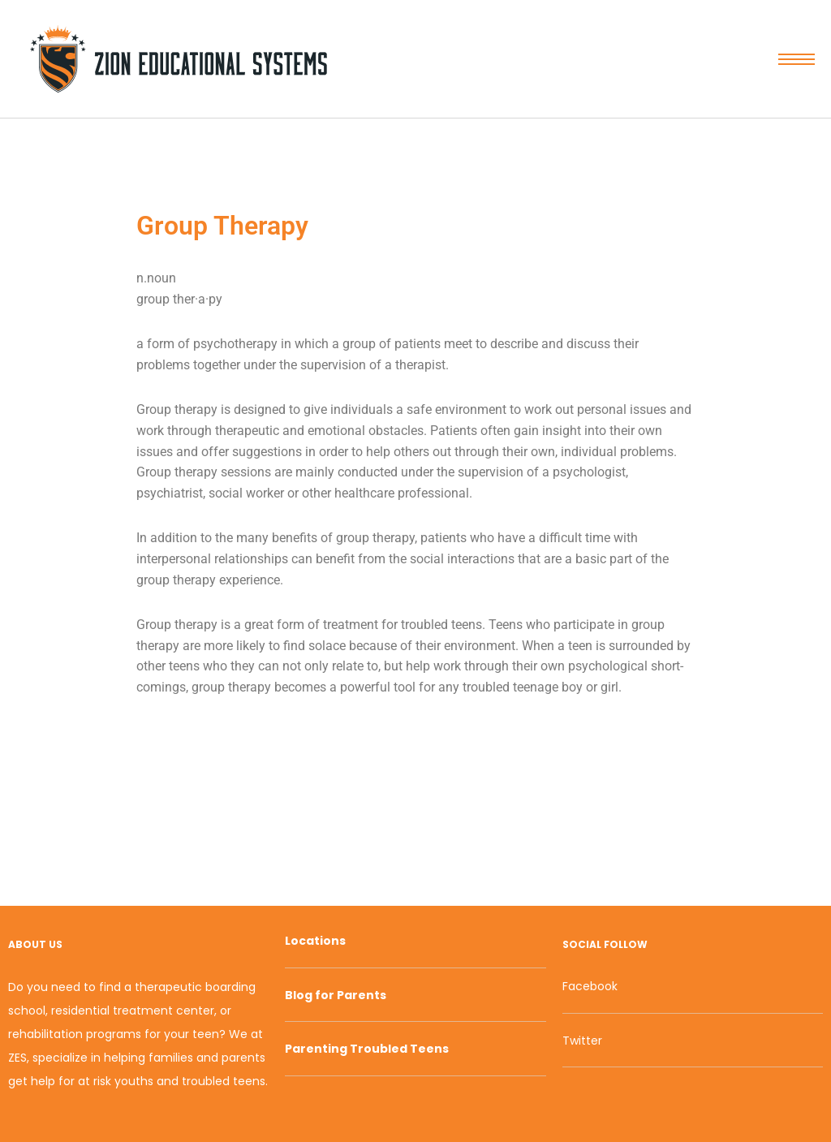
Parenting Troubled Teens (367, 1049)
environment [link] (470, 409)
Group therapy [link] (176, 409)
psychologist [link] (589, 472)
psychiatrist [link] (169, 493)
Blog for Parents (335, 995)
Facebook (590, 986)
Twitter (582, 1040)
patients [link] (417, 343)
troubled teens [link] (441, 624)
